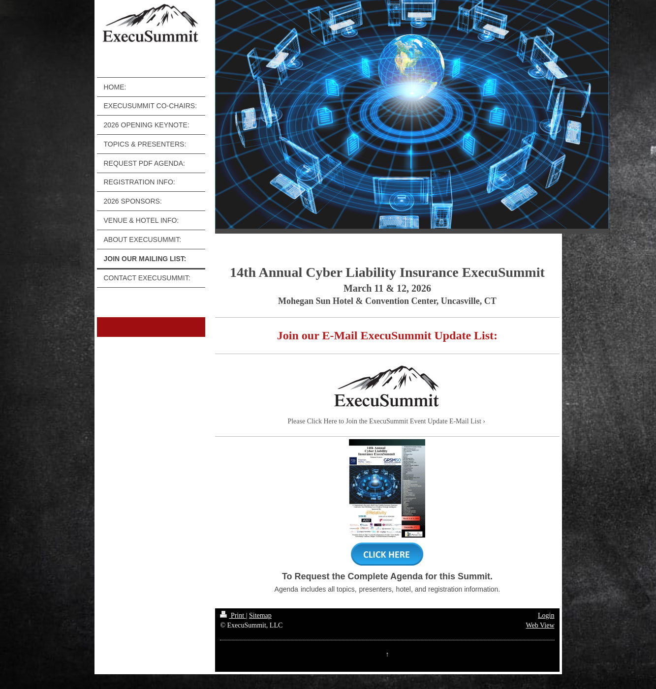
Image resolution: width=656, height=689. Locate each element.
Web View (540, 625)
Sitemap (260, 615)
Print (233, 615)
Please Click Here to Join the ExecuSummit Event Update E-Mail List (384, 421)
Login (546, 615)
